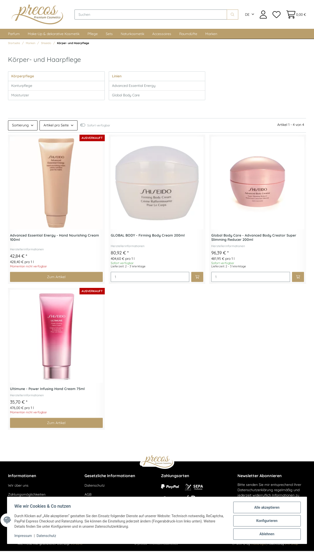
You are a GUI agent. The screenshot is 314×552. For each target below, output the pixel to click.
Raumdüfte (188, 35)
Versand (76, 544)
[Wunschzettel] (276, 15)
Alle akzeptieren (265, 508)
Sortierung (20, 126)
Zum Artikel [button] (56, 278)
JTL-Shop (291, 544)
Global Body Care (126, 96)
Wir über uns (18, 486)
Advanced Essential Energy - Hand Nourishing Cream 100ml (54, 239)
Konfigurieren (265, 521)
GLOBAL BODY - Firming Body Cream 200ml (148, 237)
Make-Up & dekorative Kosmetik (54, 35)
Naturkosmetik (132, 35)
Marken (211, 35)
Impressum (24, 536)
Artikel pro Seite (56, 126)
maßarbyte (258, 544)
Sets (109, 35)
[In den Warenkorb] (197, 278)
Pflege (93, 35)
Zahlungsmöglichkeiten (27, 495)
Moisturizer (20, 96)
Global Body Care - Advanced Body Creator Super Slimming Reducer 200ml (253, 239)
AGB (88, 495)
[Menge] (150, 278)
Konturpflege (21, 86)
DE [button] (247, 15)
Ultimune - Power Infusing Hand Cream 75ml (47, 390)
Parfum (14, 35)
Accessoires (161, 35)
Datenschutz (94, 486)
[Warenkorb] (294, 15)
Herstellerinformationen (27, 250)
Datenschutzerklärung (255, 491)
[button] (263, 15)
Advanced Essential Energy (134, 86)
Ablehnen (265, 534)
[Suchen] (152, 15)
